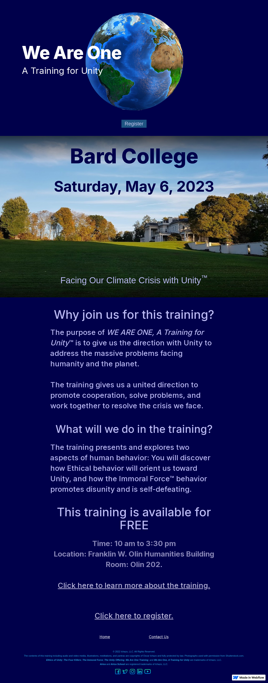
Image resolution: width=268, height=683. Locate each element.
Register (134, 123)
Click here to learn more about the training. (134, 585)
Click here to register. (134, 615)
